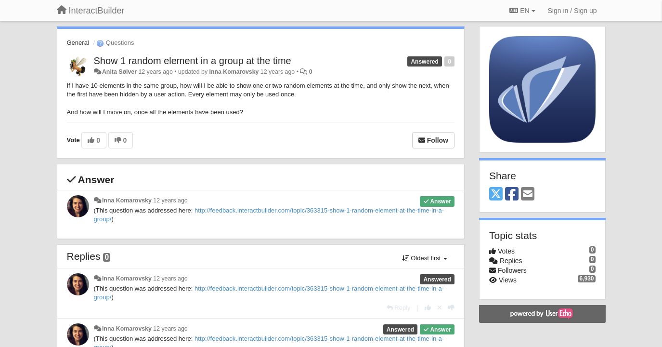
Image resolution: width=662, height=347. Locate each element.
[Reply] (399, 307)
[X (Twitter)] (496, 194)
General (78, 42)
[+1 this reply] (428, 307)
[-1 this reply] (451, 307)
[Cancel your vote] (439, 307)
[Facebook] (512, 194)
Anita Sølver (119, 71)
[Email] (527, 194)
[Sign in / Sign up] (572, 10)
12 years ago (170, 200)
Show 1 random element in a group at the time (192, 60)
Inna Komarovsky (234, 71)
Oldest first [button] (424, 258)
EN (522, 10)
